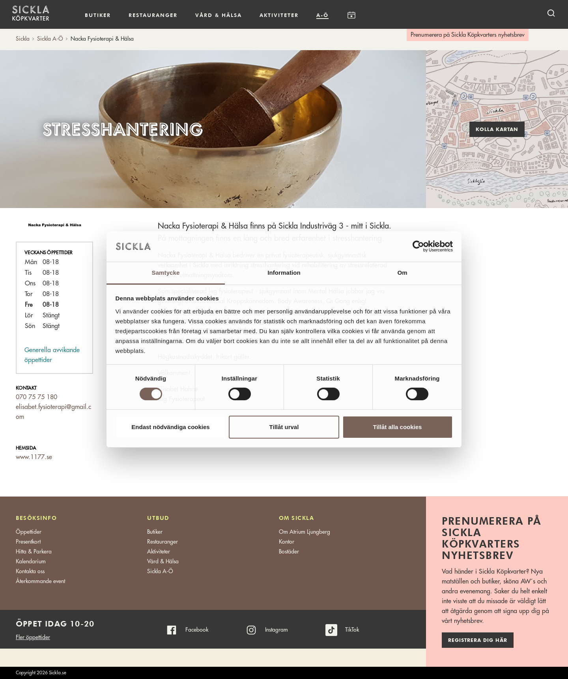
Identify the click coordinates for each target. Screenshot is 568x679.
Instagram (276, 629)
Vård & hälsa (218, 15)
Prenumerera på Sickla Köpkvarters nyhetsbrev (468, 35)
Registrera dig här (477, 640)
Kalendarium (351, 15)
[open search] (551, 13)
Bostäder (289, 551)
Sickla (23, 38)
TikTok (352, 629)
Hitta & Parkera (34, 551)
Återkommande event (40, 581)
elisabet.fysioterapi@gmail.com (53, 412)
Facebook (196, 629)
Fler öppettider (33, 637)
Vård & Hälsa (163, 561)
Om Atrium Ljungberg (304, 532)
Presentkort (28, 541)
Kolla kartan (497, 129)
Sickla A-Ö (160, 571)
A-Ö (322, 15)
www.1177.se (34, 457)
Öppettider (28, 532)
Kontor (286, 541)
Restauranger (153, 15)
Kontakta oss (30, 571)
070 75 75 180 (36, 397)
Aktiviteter (279, 15)
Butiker (98, 15)
